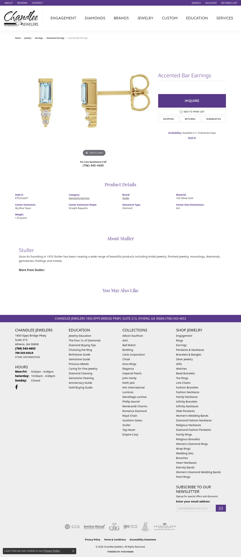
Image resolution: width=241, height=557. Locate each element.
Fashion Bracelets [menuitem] (187, 387)
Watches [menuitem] (181, 368)
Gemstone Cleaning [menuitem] (81, 378)
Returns (190, 119)
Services (224, 18)
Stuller (125, 198)
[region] (94, 100)
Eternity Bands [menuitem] (185, 467)
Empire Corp (130, 434)
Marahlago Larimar (134, 397)
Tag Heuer (128, 430)
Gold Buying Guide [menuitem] (80, 387)
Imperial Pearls (132, 373)
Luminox (127, 392)
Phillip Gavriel (131, 401)
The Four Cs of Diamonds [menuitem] (85, 340)
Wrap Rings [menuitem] (183, 448)
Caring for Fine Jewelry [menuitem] (83, 368)
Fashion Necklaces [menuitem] (187, 392)
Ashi (125, 340)
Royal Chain (129, 415)
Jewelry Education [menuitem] (80, 335)
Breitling (127, 350)
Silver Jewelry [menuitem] (184, 359)
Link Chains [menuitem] (183, 383)
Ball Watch (129, 345)
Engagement (63, 18)
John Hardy (129, 378)
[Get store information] (27, 357)
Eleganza (128, 368)
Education (197, 18)
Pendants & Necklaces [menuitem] (190, 350)
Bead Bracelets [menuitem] (185, 373)
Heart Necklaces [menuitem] (186, 462)
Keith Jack (128, 383)
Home (18, 38)
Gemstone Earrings (55, 38)
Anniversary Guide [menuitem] (80, 383)
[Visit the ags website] (164, 526)
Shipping (168, 119)
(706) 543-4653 (93, 165)
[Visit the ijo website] (130, 526)
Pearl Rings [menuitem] (183, 477)
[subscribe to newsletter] (221, 508)
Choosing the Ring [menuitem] (80, 350)
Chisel (126, 359)
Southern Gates (132, 420)
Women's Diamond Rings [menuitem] (192, 444)
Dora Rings (129, 364)
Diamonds (95, 18)
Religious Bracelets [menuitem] (188, 439)
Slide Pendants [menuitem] (185, 411)
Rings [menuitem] (179, 340)
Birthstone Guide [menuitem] (79, 354)
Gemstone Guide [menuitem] (79, 359)
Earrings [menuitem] (181, 345)
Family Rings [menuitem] (184, 434)
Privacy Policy (92, 539)
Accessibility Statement (143, 539)
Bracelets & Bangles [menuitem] (188, 354)
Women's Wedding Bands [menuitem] (192, 415)
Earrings (39, 38)
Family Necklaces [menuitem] (187, 397)
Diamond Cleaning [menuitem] (80, 373)
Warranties (213, 119)
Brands (121, 18)
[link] (8, 3)
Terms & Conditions (115, 539)
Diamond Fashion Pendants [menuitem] (193, 430)
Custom (170, 18)
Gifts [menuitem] (179, 364)
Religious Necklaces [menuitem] (188, 425)
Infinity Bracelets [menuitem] (186, 401)
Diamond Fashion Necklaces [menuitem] (194, 420)
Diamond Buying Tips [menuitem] (82, 345)
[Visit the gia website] (72, 526)
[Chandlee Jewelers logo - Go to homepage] (22, 18)
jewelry (27, 38)
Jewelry (145, 18)
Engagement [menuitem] (184, 335)
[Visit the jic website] (145, 526)
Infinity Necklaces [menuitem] (187, 406)
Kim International (133, 387)
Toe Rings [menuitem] (182, 378)
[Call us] (24, 353)
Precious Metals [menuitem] (79, 364)
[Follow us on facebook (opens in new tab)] (16, 387)
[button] (196, 3)
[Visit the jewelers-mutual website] (94, 526)
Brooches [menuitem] (182, 458)
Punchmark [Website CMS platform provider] (127, 551)
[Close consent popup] (73, 551)
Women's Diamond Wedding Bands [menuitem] (198, 472)
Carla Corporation (133, 354)
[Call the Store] (25, 348)
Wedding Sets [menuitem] (184, 453)
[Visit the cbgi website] (114, 526)
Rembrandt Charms (134, 406)
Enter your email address (193, 501)
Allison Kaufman (132, 335)
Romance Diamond (134, 411)
